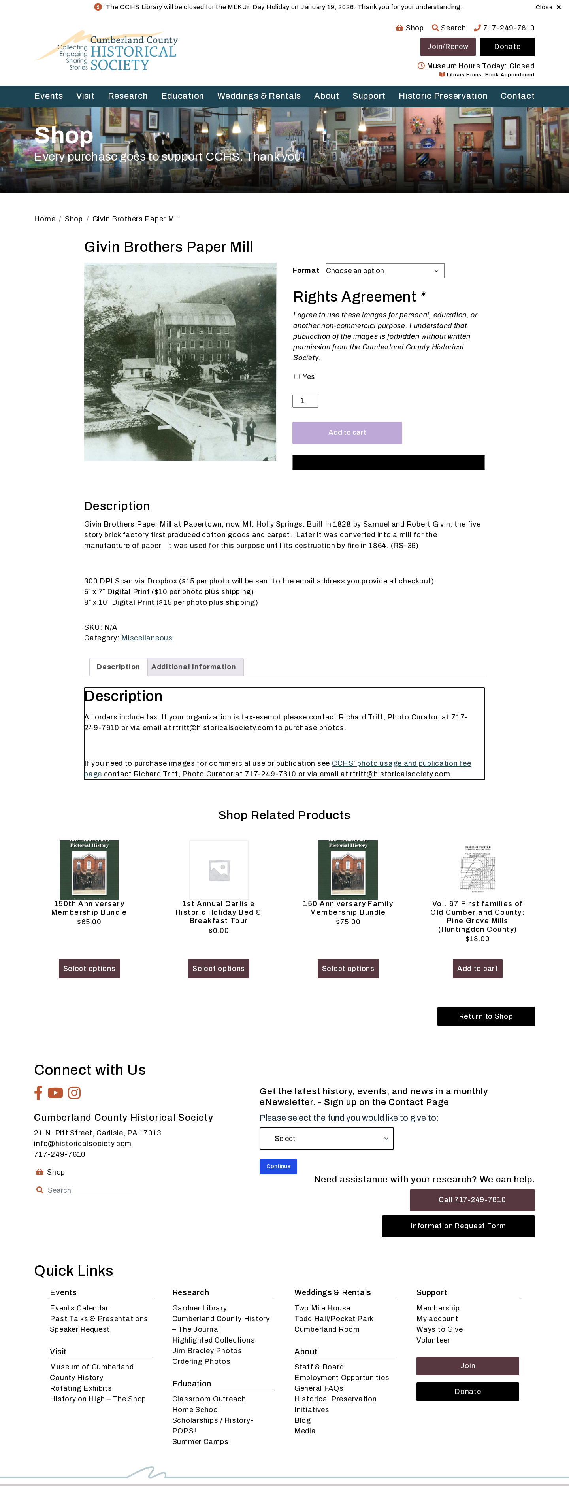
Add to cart (347, 432)
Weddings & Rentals (259, 96)
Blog (302, 1420)
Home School (196, 1410)
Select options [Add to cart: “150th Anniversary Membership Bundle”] (89, 968)
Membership (438, 1308)
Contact (518, 96)
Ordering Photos (201, 1361)
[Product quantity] (305, 401)
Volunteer (433, 1340)
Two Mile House (322, 1308)
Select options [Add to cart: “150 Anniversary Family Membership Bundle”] (348, 968)
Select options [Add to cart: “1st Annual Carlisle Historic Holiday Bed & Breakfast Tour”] (218, 968)
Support (369, 96)
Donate (507, 47)
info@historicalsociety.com (83, 1144)
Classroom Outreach (209, 1399)
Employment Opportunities (341, 1378)
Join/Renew (447, 47)
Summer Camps (200, 1442)
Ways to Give (439, 1329)
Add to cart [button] (477, 968)
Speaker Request (80, 1329)
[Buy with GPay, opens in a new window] (388, 462)
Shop (410, 28)
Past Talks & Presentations (99, 1319)
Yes (309, 377)
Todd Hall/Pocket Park (334, 1319)
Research (128, 96)
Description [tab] (118, 667)
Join (468, 1366)
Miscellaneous (146, 638)
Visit (85, 96)
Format (306, 270)
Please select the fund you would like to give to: (349, 1118)
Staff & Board (319, 1367)
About (326, 96)
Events (48, 96)
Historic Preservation (443, 96)
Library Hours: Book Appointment (487, 74)
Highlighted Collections (213, 1340)
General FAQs (319, 1388)
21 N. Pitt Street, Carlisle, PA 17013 (97, 1133)
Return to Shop (486, 1016)
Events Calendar (79, 1308)
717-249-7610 (504, 28)
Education (182, 96)
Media (305, 1431)
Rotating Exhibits (81, 1388)
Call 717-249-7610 (472, 1200)
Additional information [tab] (193, 667)
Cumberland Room (327, 1329)
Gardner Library (199, 1308)
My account (437, 1319)
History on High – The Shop (98, 1399)
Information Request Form (458, 1226)
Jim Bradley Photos (207, 1351)
